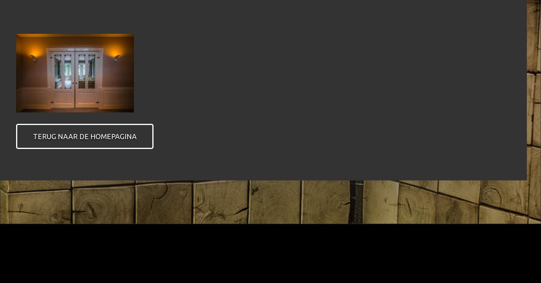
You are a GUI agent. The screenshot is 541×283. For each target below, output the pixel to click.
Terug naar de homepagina (85, 136)
